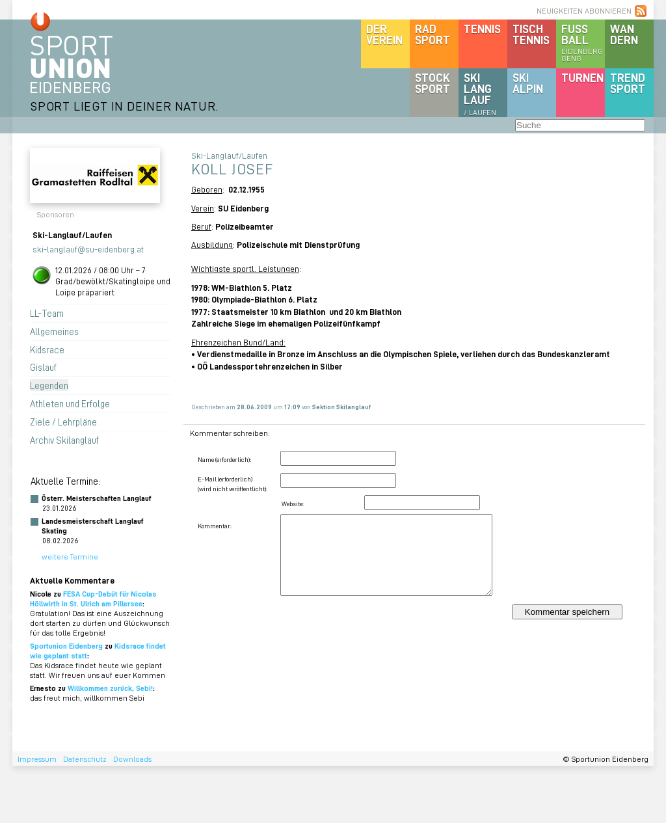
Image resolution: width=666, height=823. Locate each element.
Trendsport (627, 83)
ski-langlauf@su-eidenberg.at (88, 248)
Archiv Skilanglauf (64, 440)
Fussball (583, 42)
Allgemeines (54, 331)
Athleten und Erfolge (70, 403)
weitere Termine (70, 556)
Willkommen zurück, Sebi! (110, 688)
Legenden (49, 385)
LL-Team (47, 313)
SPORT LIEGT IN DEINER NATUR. (124, 106)
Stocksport (432, 83)
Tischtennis (531, 34)
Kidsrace (47, 349)
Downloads (132, 759)
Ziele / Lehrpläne (63, 421)
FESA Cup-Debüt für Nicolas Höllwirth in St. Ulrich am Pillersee (93, 598)
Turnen (582, 77)
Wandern (624, 34)
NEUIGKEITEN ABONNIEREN (584, 11)
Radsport (432, 34)
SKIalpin (528, 83)
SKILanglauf (480, 93)
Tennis (482, 28)
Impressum (37, 759)
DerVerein (384, 34)
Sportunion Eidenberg (66, 646)
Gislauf (43, 367)
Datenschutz (85, 759)
